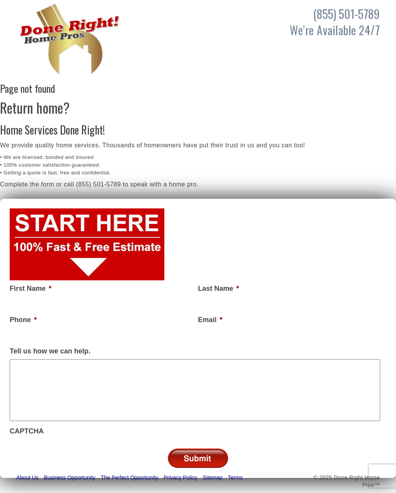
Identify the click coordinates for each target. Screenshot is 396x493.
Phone (23, 320)
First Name (30, 288)
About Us (27, 477)
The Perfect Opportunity (129, 477)
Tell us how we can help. (50, 351)
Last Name (218, 288)
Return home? (35, 107)
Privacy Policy (180, 477)
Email (210, 320)
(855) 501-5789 (98, 184)
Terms (235, 477)
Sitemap (212, 477)
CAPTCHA (27, 431)
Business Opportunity (69, 477)
